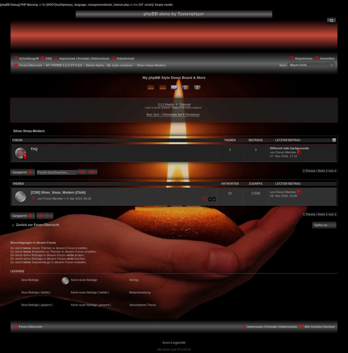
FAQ (34, 149)
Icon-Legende (174, 342)
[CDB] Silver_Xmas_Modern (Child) (58, 192)
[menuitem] (331, 20)
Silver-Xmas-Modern (29, 131)
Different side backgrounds (289, 148)
